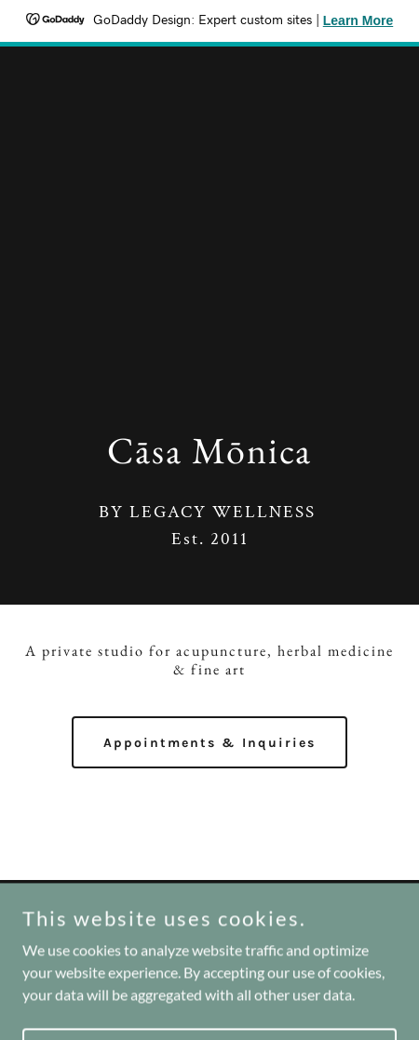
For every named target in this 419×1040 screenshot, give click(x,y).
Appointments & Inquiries (209, 743)
